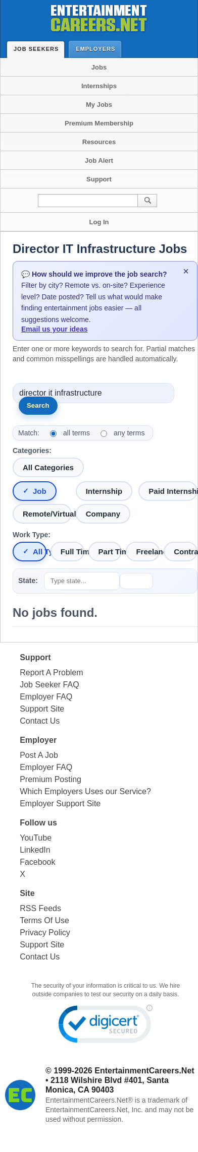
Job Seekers (38, 49)
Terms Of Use (44, 920)
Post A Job (39, 755)
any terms (129, 433)
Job (39, 491)
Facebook (37, 862)
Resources (99, 142)
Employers (98, 48)
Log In (99, 222)
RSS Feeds (40, 908)
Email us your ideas (54, 329)
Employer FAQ (46, 696)
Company (103, 513)
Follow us (38, 822)
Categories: (32, 450)
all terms (76, 433)
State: (28, 581)
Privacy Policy (45, 932)
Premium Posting (50, 779)
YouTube (36, 838)
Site (27, 893)
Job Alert (99, 160)
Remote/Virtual (47, 513)
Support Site (42, 709)
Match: (28, 433)
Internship (104, 491)
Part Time (110, 551)
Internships (99, 86)
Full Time (72, 551)
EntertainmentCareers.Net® (89, 1100)
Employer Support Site (60, 803)
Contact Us (40, 721)
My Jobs (99, 104)
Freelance (148, 551)
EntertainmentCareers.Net (144, 1070)
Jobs (99, 67)
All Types (39, 551)
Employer (38, 740)
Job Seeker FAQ (49, 684)
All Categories (48, 467)
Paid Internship (172, 491)
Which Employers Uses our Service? (85, 791)
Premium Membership (99, 123)
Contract (185, 551)
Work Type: (32, 535)
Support (99, 179)
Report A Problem (51, 672)
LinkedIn (35, 850)
